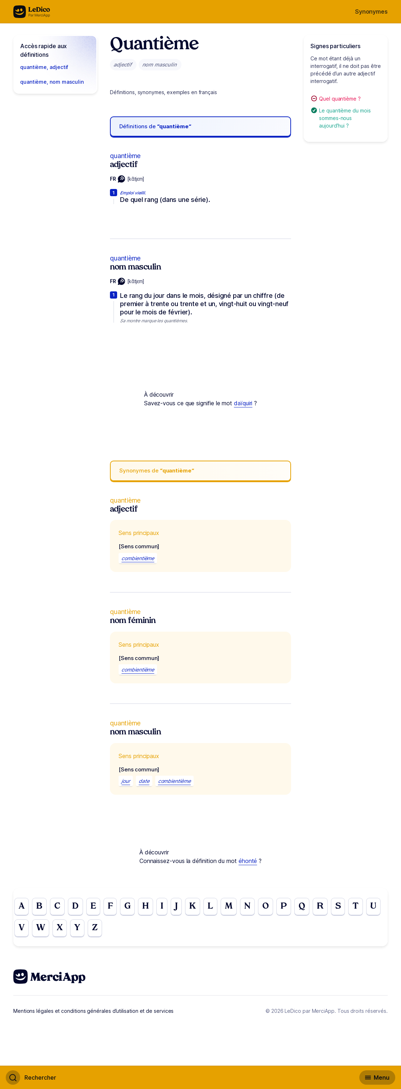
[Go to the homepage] (31, 11)
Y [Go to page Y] (77, 928)
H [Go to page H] (145, 906)
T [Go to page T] (355, 906)
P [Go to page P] (284, 906)
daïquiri (243, 403)
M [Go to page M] (228, 906)
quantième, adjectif (44, 67)
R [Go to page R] (320, 906)
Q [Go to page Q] (302, 906)
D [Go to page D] (75, 906)
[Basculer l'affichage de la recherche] (31, 1077)
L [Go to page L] (210, 906)
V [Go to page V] (21, 928)
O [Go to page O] (265, 906)
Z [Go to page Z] (95, 928)
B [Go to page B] (39, 906)
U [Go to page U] (373, 906)
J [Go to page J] (176, 906)
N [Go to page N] (247, 906)
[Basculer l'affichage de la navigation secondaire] (377, 1077)
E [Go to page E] (93, 906)
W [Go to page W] (40, 928)
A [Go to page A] (21, 906)
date (144, 781)
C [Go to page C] (57, 906)
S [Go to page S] (338, 906)
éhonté (248, 860)
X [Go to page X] (60, 928)
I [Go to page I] (162, 906)
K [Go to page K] (192, 906)
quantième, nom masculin (52, 82)
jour (125, 781)
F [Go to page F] (110, 906)
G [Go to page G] (127, 906)
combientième (137, 558)
